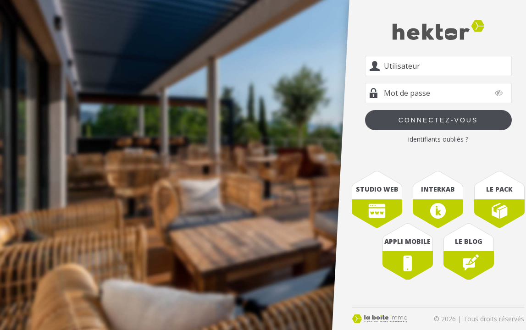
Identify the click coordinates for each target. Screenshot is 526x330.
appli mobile (408, 241)
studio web (377, 189)
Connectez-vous (438, 120)
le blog (468, 241)
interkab (438, 189)
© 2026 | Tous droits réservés (479, 318)
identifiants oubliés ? (438, 139)
